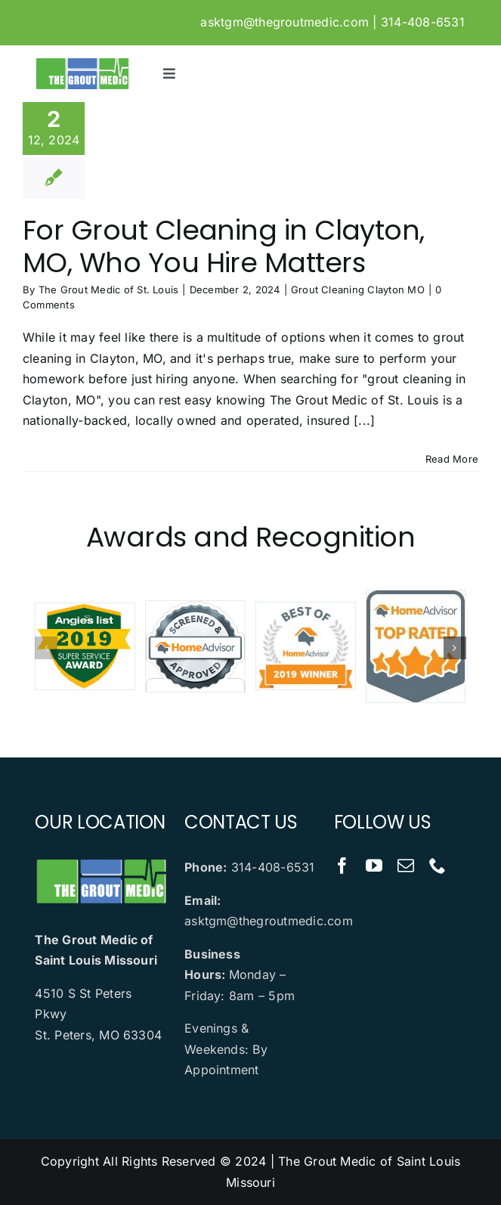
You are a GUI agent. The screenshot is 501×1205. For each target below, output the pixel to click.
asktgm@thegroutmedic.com (284, 21)
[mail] (405, 865)
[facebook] (342, 865)
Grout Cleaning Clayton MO (358, 289)
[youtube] (374, 865)
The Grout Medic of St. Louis (109, 289)
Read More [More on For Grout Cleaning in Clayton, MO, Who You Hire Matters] (451, 459)
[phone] (437, 865)
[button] (46, 648)
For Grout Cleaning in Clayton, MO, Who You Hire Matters (224, 246)
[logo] (82, 62)
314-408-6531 (423, 21)
